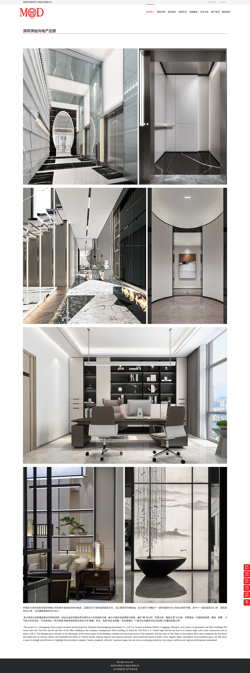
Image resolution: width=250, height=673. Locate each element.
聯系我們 (226, 12)
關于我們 (215, 12)
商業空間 (161, 12)
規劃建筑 (193, 12)
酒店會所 (172, 12)
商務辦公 (150, 12)
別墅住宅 (183, 12)
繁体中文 (212, 2)
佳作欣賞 (204, 12)
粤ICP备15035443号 (125, 662)
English (223, 2)
